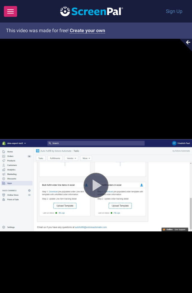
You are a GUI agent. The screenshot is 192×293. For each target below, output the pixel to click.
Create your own (87, 30)
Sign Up (174, 11)
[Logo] (91, 11)
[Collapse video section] (184, 45)
